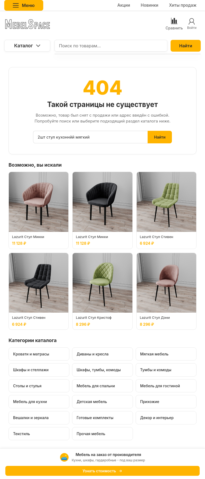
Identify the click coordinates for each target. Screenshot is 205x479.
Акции (123, 5)
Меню (24, 5)
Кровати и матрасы (31, 354)
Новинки (149, 5)
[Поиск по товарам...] (110, 46)
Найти (185, 45)
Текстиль (21, 433)
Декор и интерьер (157, 417)
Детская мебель (92, 401)
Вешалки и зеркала (31, 417)
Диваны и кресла (93, 354)
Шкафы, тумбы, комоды (99, 369)
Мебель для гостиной (160, 386)
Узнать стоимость (102, 471)
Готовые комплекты (95, 417)
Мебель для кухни (30, 401)
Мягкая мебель (154, 354)
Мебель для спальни (96, 386)
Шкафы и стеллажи (31, 369)
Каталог (27, 45)
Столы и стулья (27, 386)
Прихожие (149, 401)
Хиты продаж (182, 5)
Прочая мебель (91, 433)
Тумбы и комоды (155, 369)
